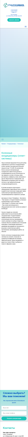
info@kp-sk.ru (14, 12)
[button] (14, 20)
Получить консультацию (14, 418)
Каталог (3, 144)
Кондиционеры (11, 144)
